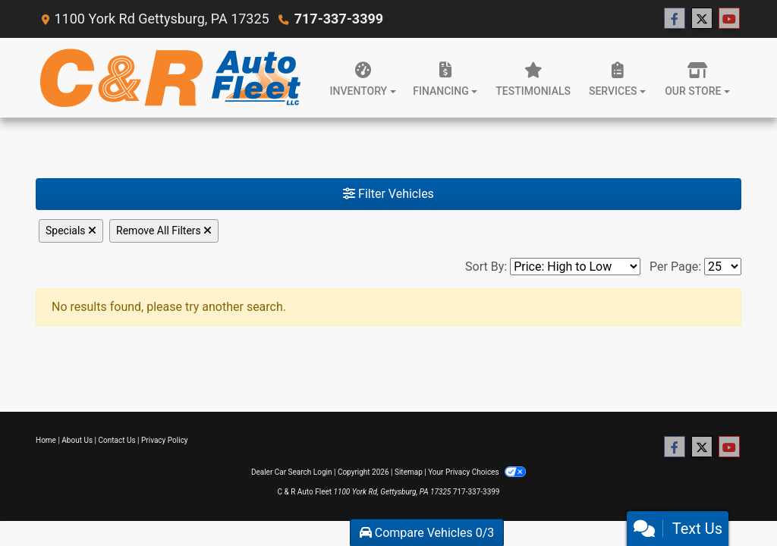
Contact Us (117, 440)
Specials (71, 230)
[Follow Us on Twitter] (702, 19)
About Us (77, 440)
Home (46, 440)
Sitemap (409, 472)
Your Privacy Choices (477, 472)
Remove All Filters (164, 230)
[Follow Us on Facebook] (674, 19)
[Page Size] (722, 266)
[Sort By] (575, 266)
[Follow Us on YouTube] (729, 19)
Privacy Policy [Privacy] (164, 440)
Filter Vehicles (388, 194)
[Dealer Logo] (170, 77)
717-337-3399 (338, 19)
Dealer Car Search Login (291, 472)
